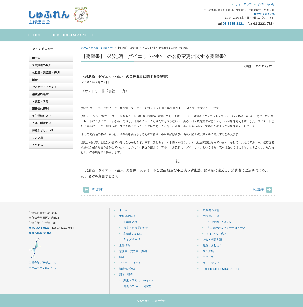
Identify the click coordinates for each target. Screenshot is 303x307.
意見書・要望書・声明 (102, 47)
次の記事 (258, 189)
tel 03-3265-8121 (39, 227)
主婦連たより (211, 216)
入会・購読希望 (41, 123)
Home (37, 34)
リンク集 (37, 137)
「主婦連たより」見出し (222, 222)
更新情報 (124, 245)
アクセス (37, 144)
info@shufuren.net (264, 13)
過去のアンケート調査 (137, 286)
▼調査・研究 (40, 101)
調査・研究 (126, 274)
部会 (35, 79)
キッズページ (131, 239)
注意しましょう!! (42, 130)
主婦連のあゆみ (133, 233)
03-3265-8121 (233, 24)
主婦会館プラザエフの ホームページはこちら (42, 262)
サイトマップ (211, 262)
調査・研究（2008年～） (138, 280)
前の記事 (97, 189)
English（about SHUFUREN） (68, 34)
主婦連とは (130, 222)
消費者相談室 (40, 94)
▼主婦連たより (41, 115)
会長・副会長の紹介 (135, 227)
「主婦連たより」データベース (226, 227)
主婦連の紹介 (127, 216)
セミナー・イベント (44, 87)
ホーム (84, 47)
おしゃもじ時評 (216, 233)
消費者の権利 (40, 108)
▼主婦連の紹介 (41, 65)
